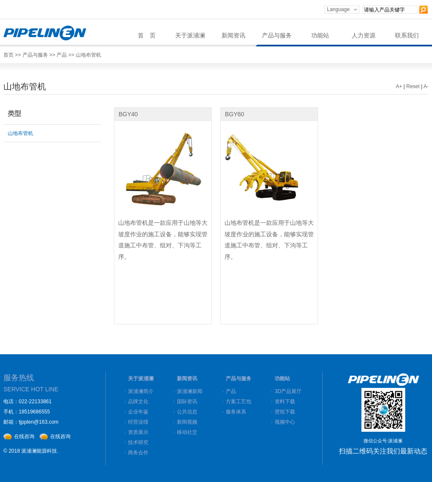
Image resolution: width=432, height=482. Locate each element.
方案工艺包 (238, 402)
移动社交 (187, 432)
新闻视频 (187, 422)
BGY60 (234, 114)
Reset (413, 86)
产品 (62, 55)
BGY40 (128, 114)
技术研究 (138, 442)
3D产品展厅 (288, 391)
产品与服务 (277, 35)
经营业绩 (138, 422)
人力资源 (363, 35)
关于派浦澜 (190, 35)
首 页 (147, 35)
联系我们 (407, 35)
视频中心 (285, 422)
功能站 (320, 35)
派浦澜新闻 (189, 391)
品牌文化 (138, 402)
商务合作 (138, 453)
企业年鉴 (138, 412)
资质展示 (138, 432)
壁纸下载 (285, 412)
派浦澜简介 (140, 391)
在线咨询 (24, 436)
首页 (8, 55)
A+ (399, 86)
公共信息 (187, 412)
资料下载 (285, 402)
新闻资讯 (233, 35)
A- (426, 86)
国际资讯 (187, 402)
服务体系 (236, 412)
